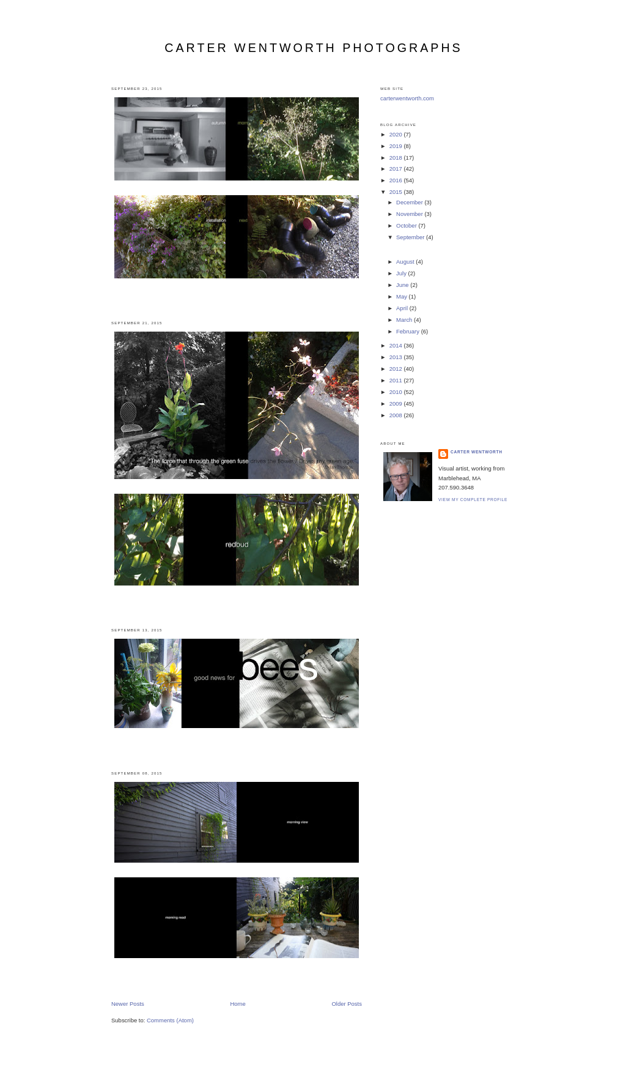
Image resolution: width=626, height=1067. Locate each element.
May (402, 296)
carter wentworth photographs (313, 47)
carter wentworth (477, 452)
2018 (396, 157)
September (411, 237)
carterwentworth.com (407, 98)
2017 (396, 168)
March (405, 319)
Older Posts (346, 1003)
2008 (396, 415)
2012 (396, 368)
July (402, 273)
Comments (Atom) (170, 1020)
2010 (396, 392)
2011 (396, 380)
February (408, 331)
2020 (396, 134)
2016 (396, 180)
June (403, 284)
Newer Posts (127, 1003)
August (406, 261)
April (403, 308)
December (410, 202)
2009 (396, 403)
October (407, 225)
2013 (396, 357)
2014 (396, 345)
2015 (396, 191)
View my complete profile (472, 499)
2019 (396, 146)
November (410, 213)
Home (237, 1003)
